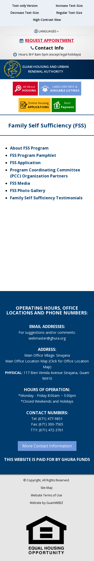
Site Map (47, 488)
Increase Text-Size (69, 6)
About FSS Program (29, 148)
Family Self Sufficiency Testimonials (46, 198)
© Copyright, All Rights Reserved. (46, 480)
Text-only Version (25, 6)
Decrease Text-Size (25, 13)
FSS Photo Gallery (27, 190)
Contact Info (47, 48)
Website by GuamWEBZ (46, 503)
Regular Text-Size (69, 13)
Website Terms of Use (46, 495)
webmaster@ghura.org (47, 338)
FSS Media (20, 183)
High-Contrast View (47, 20)
